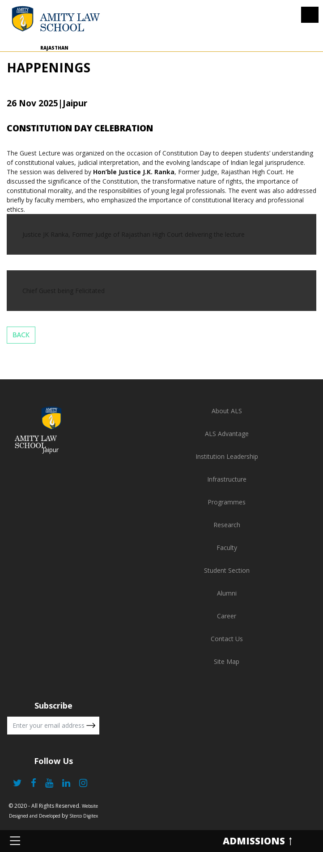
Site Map (226, 661)
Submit (90, 725)
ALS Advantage (227, 433)
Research (226, 524)
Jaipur (50, 449)
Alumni (227, 593)
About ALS (227, 411)
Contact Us (227, 638)
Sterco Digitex (83, 816)
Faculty (227, 547)
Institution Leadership (227, 456)
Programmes (227, 502)
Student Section (227, 570)
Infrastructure (226, 479)
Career (226, 616)
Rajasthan (54, 48)
